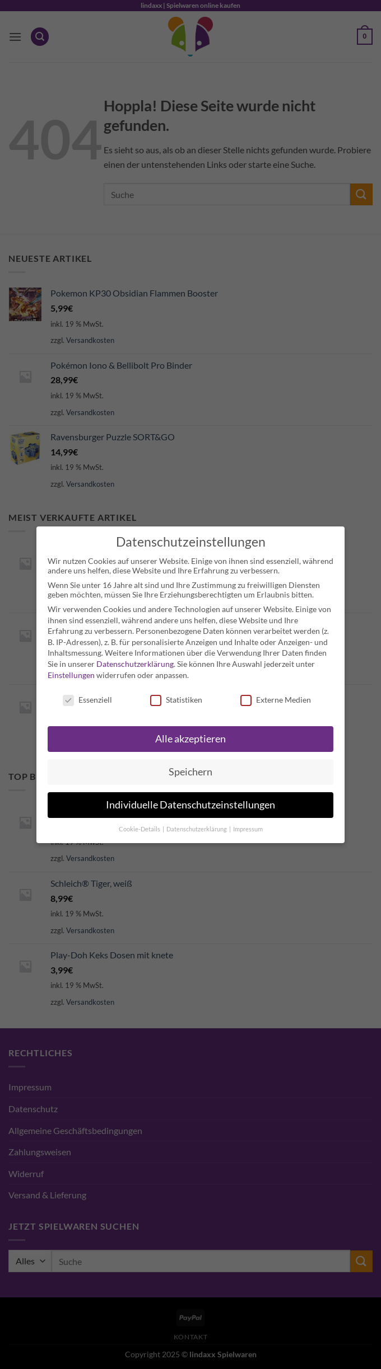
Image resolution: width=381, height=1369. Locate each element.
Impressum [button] (248, 829)
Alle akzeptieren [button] (190, 739)
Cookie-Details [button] (140, 829)
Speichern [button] (190, 772)
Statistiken (176, 699)
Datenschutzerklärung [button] (197, 829)
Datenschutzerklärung (135, 664)
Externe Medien (275, 699)
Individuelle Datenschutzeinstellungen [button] (190, 805)
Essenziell (87, 699)
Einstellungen (71, 675)
